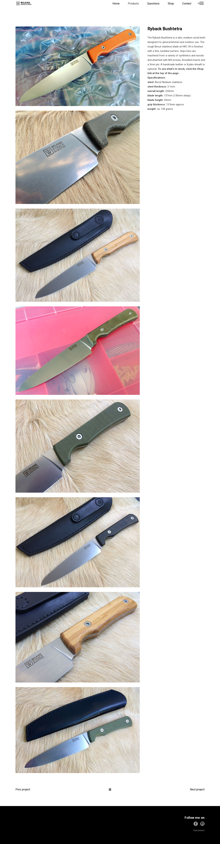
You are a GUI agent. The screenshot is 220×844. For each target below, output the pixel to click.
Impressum (199, 830)
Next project (197, 789)
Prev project (22, 789)
